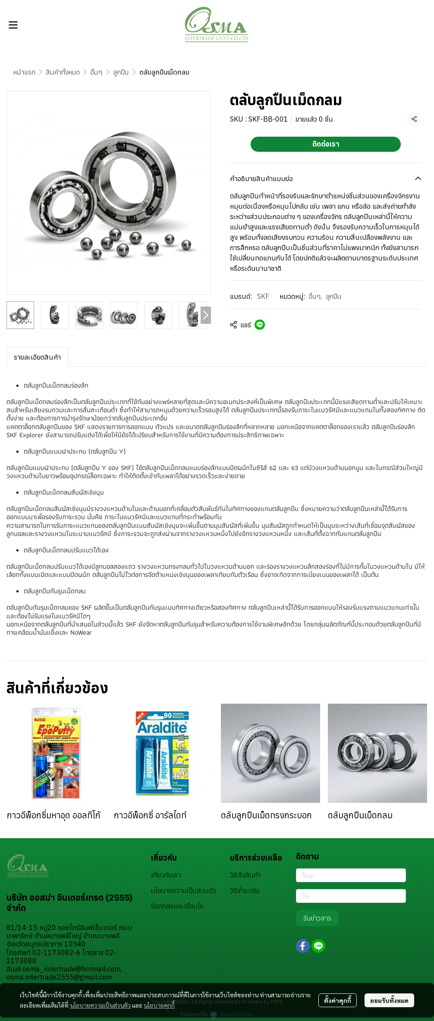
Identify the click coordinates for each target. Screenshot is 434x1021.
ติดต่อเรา (325, 144)
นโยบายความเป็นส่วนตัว (100, 1005)
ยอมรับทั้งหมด (389, 1000)
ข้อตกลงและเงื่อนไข (177, 906)
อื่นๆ (96, 72)
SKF (263, 296)
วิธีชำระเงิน (245, 890)
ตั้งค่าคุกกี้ (337, 1000)
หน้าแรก (24, 72)
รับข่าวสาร (317, 918)
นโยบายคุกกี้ (159, 1005)
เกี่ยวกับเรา (166, 875)
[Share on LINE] (260, 324)
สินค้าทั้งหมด (63, 72)
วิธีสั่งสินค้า (245, 875)
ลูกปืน (121, 72)
